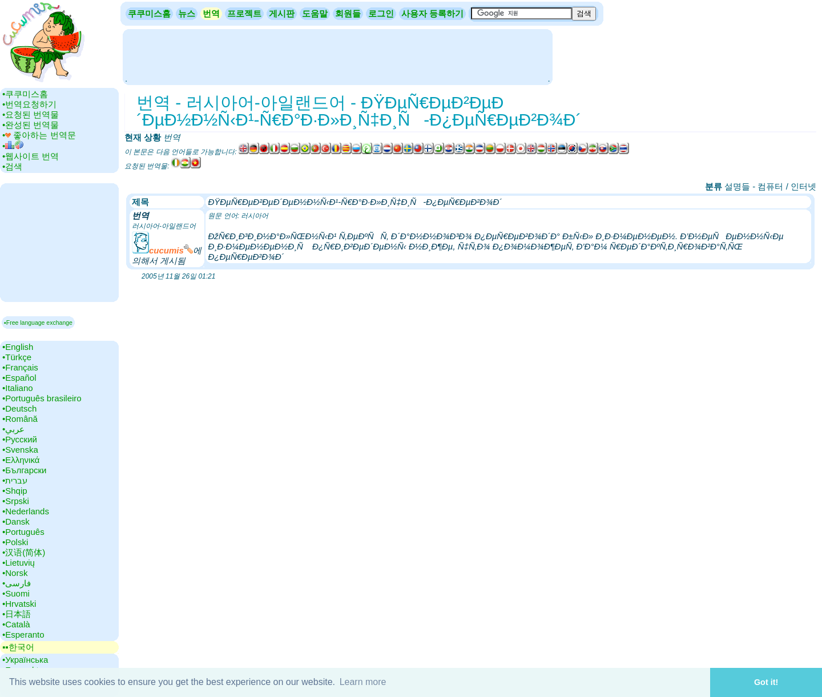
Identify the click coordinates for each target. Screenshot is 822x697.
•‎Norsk (14, 573)
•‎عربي (13, 429)
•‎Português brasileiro (42, 398)
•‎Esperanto (23, 634)
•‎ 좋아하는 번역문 (39, 135)
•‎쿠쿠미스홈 (25, 94)
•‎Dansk (16, 521)
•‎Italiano (17, 388)
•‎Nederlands (25, 511)
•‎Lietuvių (18, 562)
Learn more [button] (363, 682)
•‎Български (24, 470)
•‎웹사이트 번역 (30, 156)
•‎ (12, 146)
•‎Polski (15, 542)
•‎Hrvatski (19, 604)
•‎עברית (14, 480)
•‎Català (16, 624)
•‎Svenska (20, 449)
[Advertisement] (337, 56)
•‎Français (20, 367)
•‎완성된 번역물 (30, 125)
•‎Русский (19, 439)
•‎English (17, 347)
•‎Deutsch (19, 408)
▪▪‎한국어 (18, 647)
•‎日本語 (16, 614)
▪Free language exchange (38, 322)
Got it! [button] (766, 682)
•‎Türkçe (16, 357)
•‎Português (23, 532)
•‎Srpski (15, 501)
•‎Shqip (14, 490)
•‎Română (20, 419)
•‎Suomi (16, 593)
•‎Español (19, 377)
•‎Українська (25, 659)
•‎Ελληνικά (20, 460)
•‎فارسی (16, 583)
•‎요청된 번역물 (30, 114)
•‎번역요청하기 (29, 104)
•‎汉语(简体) (23, 552)
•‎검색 (12, 166)
